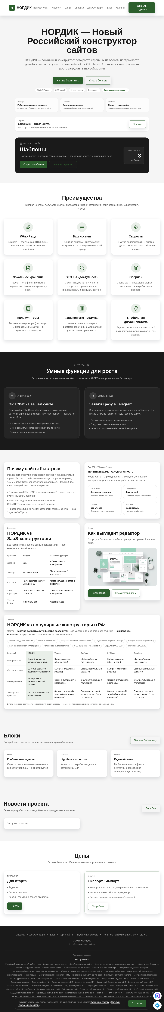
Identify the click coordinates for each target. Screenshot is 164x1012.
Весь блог (151, 808)
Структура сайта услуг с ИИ (69, 996)
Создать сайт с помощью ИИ (67, 978)
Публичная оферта (87, 934)
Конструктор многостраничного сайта (86, 971)
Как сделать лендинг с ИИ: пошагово (47, 986)
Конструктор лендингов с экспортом (133, 968)
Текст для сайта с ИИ (40, 982)
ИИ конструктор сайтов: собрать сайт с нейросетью (31, 978)
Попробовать (99, 592)
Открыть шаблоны (34, 164)
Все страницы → (82, 960)
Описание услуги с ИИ (46, 996)
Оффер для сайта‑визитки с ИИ (50, 993)
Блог (109, 7)
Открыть (137, 124)
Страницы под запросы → (115, 90)
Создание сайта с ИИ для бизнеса (20, 989)
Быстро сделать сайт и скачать (77, 968)
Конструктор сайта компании (145, 975)
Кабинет (120, 7)
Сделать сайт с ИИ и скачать (18, 986)
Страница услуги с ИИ (93, 996)
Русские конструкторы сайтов (28, 968)
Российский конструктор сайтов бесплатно (23, 964)
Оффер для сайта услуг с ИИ (116, 996)
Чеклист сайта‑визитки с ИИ (23, 996)
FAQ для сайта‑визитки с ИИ (22, 993)
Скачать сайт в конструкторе (104, 968)
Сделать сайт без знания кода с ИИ (111, 982)
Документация (95, 7)
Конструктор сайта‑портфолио (139, 971)
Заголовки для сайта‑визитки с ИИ (79, 993)
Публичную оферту (99, 1002)
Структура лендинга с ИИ (62, 982)
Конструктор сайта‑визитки (23, 971)
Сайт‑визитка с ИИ (70, 989)
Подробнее (98, 906)
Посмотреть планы (125, 593)
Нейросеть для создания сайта (115, 978)
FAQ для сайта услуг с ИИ (141, 996)
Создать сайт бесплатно (148, 964)
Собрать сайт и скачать (52, 968)
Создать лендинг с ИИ (90, 978)
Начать (15, 906)
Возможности (40, 7)
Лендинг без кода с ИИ (84, 982)
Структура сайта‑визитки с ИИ (92, 989)
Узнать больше (98, 80)
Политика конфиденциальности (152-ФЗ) (125, 934)
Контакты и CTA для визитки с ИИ (140, 993)
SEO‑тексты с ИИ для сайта (146, 986)
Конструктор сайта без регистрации (21, 975)
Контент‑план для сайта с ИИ (121, 986)
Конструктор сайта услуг (115, 971)
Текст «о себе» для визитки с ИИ (109, 993)
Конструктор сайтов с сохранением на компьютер (115, 964)
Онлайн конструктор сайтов (81, 964)
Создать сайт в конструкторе (55, 964)
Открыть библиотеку (145, 740)
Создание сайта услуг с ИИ (48, 989)
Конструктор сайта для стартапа (117, 975)
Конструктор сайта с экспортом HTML (54, 975)
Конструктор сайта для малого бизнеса (52, 971)
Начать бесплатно (67, 80)
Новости (56, 7)
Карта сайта (66, 934)
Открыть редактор (142, 7)
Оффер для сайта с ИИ (96, 986)
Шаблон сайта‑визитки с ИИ (146, 989)
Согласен (137, 1003)
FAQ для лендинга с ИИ (74, 986)
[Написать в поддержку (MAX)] (157, 996)
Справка (79, 7)
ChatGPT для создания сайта (142, 978)
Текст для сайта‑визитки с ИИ (119, 989)
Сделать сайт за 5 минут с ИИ (140, 982)
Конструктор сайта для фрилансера (87, 975)
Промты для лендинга (20, 982)
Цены (68, 7)
